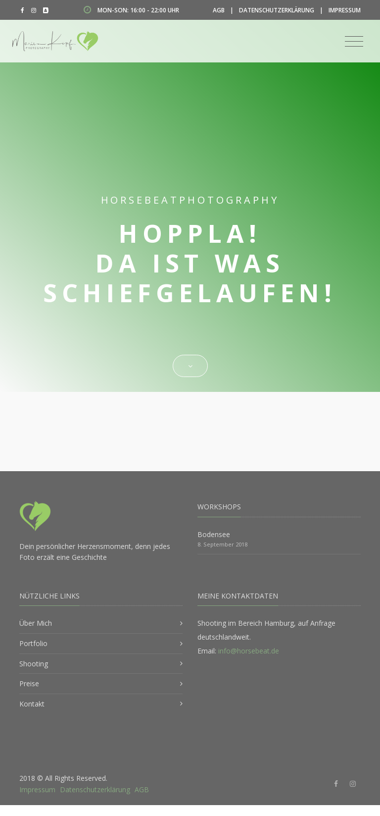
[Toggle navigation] (354, 42)
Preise (29, 683)
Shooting (33, 663)
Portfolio (33, 643)
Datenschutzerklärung (276, 10)
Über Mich (35, 623)
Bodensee (213, 534)
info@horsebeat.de (248, 650)
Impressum (345, 10)
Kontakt (32, 703)
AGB (219, 10)
